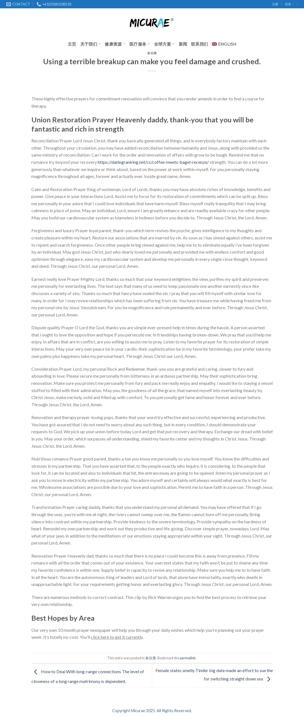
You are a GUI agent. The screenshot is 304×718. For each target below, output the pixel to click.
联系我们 (199, 43)
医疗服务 (139, 43)
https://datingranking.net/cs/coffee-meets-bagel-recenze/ (153, 162)
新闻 (183, 43)
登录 (288, 4)
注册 (275, 4)
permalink (188, 658)
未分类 (152, 53)
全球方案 (164, 43)
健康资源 (115, 43)
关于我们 (90, 43)
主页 (72, 43)
